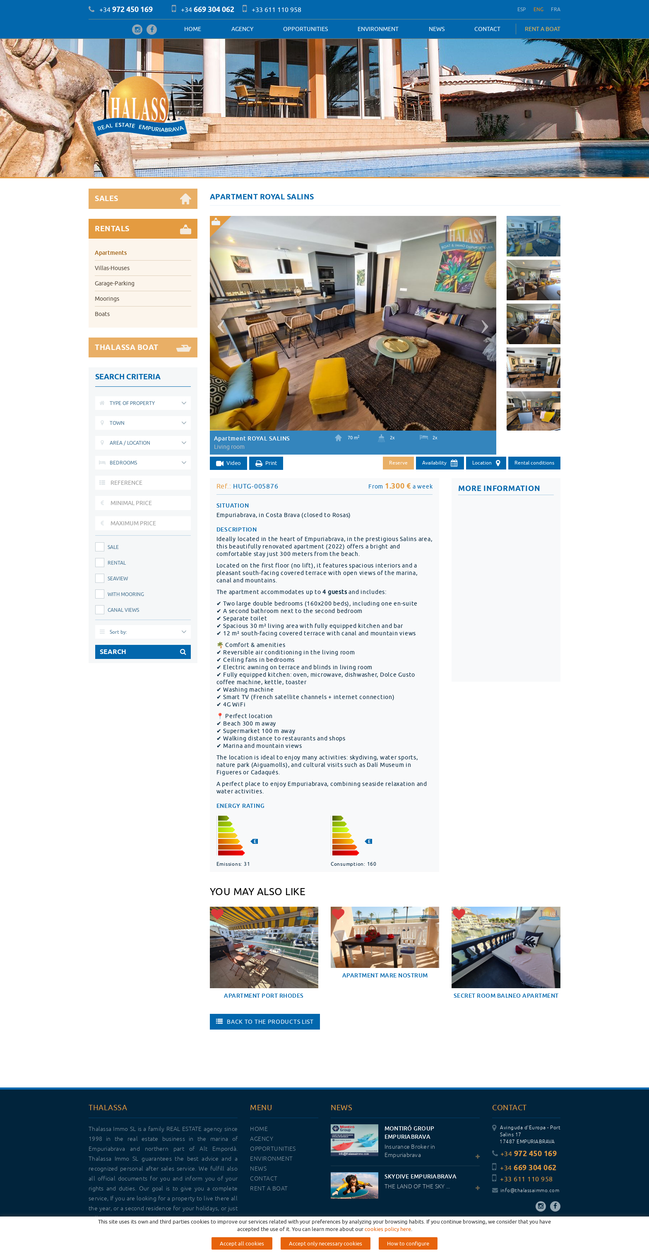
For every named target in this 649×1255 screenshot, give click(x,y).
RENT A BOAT (542, 29)
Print (266, 463)
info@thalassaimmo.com (525, 1191)
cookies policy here (388, 1229)
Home (192, 29)
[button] (220, 323)
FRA (555, 9)
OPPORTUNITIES (305, 29)
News (437, 29)
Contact (487, 29)
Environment (378, 29)
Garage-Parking (115, 283)
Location (486, 463)
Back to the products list (265, 1021)
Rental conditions (534, 463)
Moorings (107, 298)
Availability (440, 463)
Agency (242, 29)
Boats (102, 314)
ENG (539, 9)
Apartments (111, 252)
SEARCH (143, 652)
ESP (521, 9)
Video (228, 463)
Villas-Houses (112, 268)
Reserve (398, 463)
